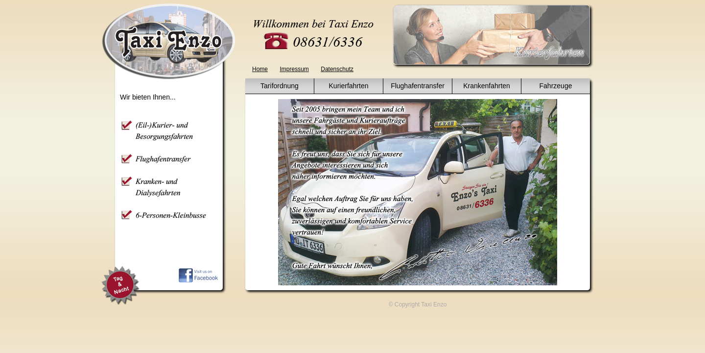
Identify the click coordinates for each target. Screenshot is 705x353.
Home (260, 69)
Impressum (294, 69)
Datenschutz (337, 69)
